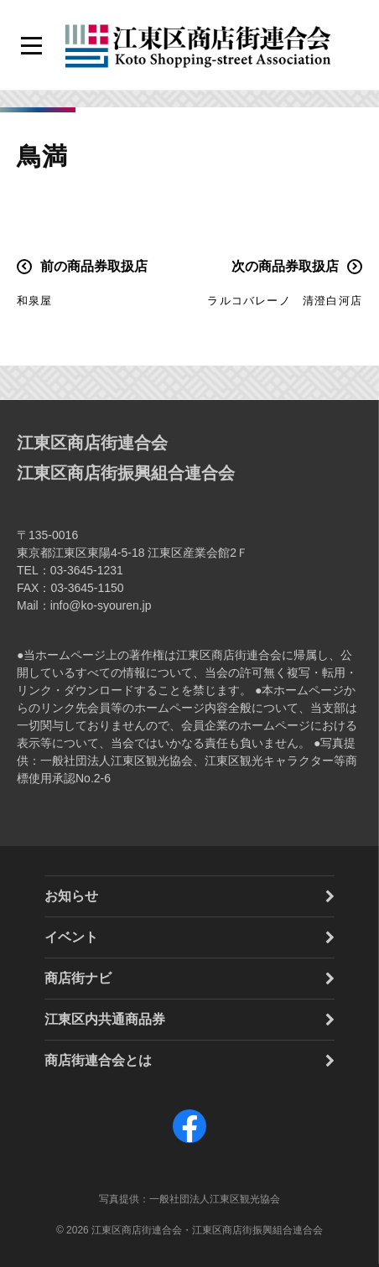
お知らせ (71, 896)
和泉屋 (35, 300)
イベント (71, 937)
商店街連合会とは (98, 1060)
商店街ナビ (78, 978)
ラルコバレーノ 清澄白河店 (284, 300)
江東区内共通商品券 (104, 1019)
